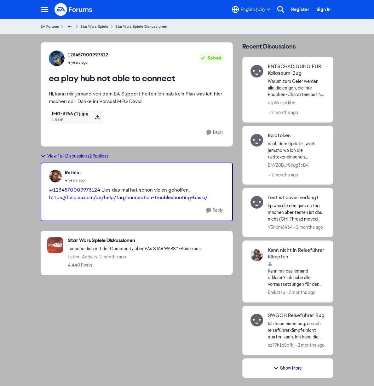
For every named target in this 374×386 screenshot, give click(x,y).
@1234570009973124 (74, 190)
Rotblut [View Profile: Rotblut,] (73, 173)
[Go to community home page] (74, 9)
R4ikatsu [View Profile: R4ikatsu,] (276, 292)
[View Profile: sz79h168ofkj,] (256, 320)
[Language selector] (251, 9)
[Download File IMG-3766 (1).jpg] (97, 116)
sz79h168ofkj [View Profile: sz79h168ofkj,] (281, 345)
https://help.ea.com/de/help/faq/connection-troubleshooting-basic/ (128, 197)
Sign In (323, 9)
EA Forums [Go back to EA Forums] (50, 26)
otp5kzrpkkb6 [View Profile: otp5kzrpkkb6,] (281, 103)
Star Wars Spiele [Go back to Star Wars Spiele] (94, 26)
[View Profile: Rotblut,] (55, 176)
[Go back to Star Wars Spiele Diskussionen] (135, 240)
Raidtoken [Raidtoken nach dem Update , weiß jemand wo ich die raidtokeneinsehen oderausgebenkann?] (279, 135)
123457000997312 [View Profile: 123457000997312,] (88, 55)
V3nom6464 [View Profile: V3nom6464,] (280, 227)
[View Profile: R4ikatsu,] (256, 255)
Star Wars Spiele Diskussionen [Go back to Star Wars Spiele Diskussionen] (141, 26)
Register (300, 9)
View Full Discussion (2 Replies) (74, 156)
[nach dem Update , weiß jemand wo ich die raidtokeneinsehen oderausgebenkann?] (296, 150)
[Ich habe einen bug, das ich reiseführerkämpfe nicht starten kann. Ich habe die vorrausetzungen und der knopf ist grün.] (296, 330)
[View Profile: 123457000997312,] (57, 58)
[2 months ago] (283, 112)
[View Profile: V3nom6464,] (256, 202)
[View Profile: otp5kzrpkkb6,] (256, 71)
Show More (287, 368)
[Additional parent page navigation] (69, 26)
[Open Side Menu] (44, 9)
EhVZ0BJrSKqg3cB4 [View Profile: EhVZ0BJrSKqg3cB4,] (288, 165)
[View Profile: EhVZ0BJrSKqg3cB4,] (256, 140)
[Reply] (215, 132)
